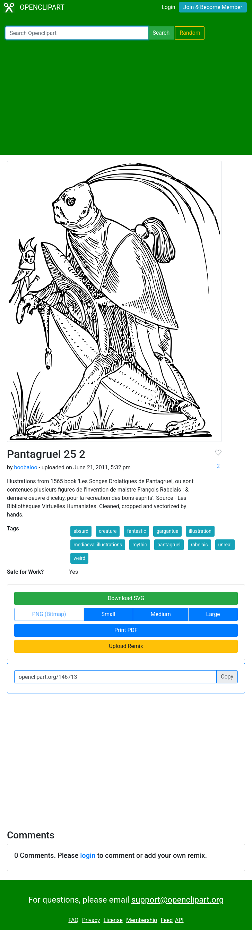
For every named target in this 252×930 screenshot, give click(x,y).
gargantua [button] (167, 531)
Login (168, 7)
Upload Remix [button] (126, 646)
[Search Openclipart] (76, 33)
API (179, 920)
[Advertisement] (126, 97)
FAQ (73, 920)
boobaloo (25, 467)
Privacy (91, 920)
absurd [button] (80, 531)
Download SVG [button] (126, 598)
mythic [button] (139, 544)
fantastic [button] (136, 531)
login (87, 855)
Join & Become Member (212, 7)
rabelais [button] (199, 544)
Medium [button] (160, 614)
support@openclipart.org (177, 900)
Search (161, 32)
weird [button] (79, 558)
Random (190, 32)
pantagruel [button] (169, 544)
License (113, 920)
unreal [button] (225, 544)
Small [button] (108, 614)
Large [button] (213, 614)
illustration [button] (200, 531)
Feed (167, 920)
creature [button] (107, 531)
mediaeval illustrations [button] (97, 544)
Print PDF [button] (126, 630)
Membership (141, 920)
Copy (227, 676)
